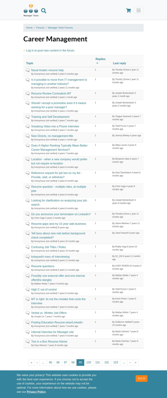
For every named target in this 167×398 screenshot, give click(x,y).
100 (88, 362)
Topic (29, 63)
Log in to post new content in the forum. (50, 50)
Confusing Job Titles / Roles (48, 247)
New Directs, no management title (52, 135)
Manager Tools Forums (60, 27)
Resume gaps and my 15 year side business (58, 223)
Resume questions (42, 266)
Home (29, 27)
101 (97, 362)
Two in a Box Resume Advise (49, 341)
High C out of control (44, 289)
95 (50, 362)
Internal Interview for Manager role (52, 332)
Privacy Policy (36, 393)
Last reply (119, 63)
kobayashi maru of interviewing (50, 256)
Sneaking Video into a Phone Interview (55, 126)
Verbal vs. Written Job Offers (49, 312)
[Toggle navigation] (138, 10)
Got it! (141, 380)
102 (106, 362)
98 (72, 362)
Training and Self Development (50, 116)
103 (115, 362)
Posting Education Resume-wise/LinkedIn (57, 322)
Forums (40, 27)
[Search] (43, 11)
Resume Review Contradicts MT (51, 93)
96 (58, 362)
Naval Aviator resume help (47, 70)
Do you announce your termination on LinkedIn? (61, 214)
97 (65, 362)
